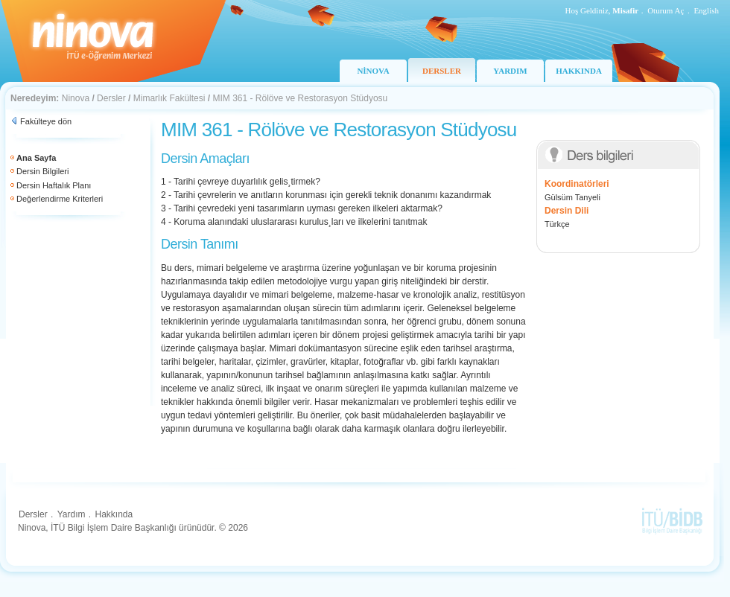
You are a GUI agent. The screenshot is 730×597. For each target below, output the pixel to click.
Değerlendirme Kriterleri (59, 198)
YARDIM (510, 70)
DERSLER (441, 70)
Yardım (71, 514)
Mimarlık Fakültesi (169, 98)
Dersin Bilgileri (42, 171)
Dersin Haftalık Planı (53, 185)
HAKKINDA (579, 70)
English (706, 10)
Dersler (111, 98)
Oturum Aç (665, 10)
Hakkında (114, 514)
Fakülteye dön (46, 121)
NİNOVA (373, 70)
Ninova (75, 98)
